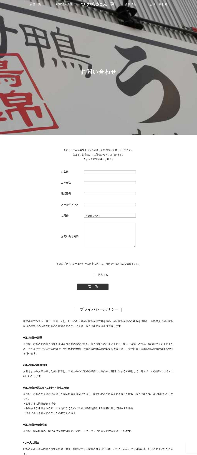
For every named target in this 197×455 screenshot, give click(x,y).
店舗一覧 (35, 4)
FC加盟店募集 (63, 4)
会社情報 (131, 4)
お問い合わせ (159, 4)
